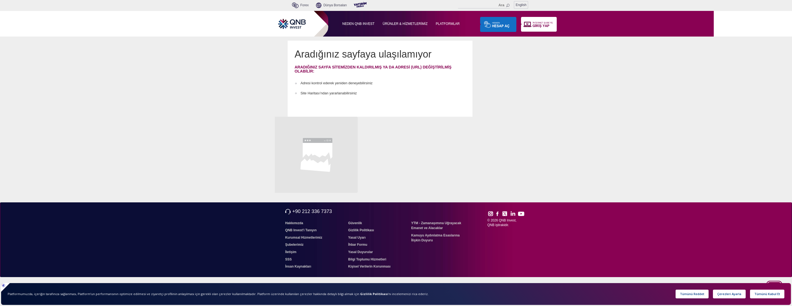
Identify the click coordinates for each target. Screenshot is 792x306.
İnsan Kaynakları (298, 266)
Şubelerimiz (294, 245)
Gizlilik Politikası (361, 230)
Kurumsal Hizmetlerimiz (303, 237)
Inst (490, 213)
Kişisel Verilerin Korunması (369, 266)
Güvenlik (355, 223)
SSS (288, 259)
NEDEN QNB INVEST (358, 24)
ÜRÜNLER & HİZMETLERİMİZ (405, 24)
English (521, 5)
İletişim (290, 252)
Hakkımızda (294, 223)
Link (513, 213)
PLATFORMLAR (448, 24)
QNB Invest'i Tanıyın (301, 230)
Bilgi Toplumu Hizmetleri (367, 259)
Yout (521, 214)
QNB (491, 225)
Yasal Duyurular (360, 252)
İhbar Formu (357, 245)
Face (499, 213)
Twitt (507, 213)
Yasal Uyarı (357, 237)
